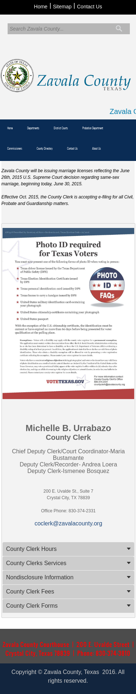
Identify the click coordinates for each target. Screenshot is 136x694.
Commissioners (14, 148)
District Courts (61, 128)
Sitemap (62, 6)
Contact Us (89, 6)
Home (41, 6)
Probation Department (92, 128)
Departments (33, 128)
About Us (96, 148)
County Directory (45, 148)
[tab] (69, 549)
